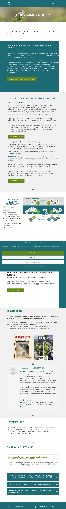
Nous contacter (27, 466)
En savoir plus (16, 136)
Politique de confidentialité (37, 266)
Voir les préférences (33, 262)
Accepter (33, 253)
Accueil (25, 18)
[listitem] (35, 201)
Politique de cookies (25, 266)
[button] (63, 243)
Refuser (33, 257)
